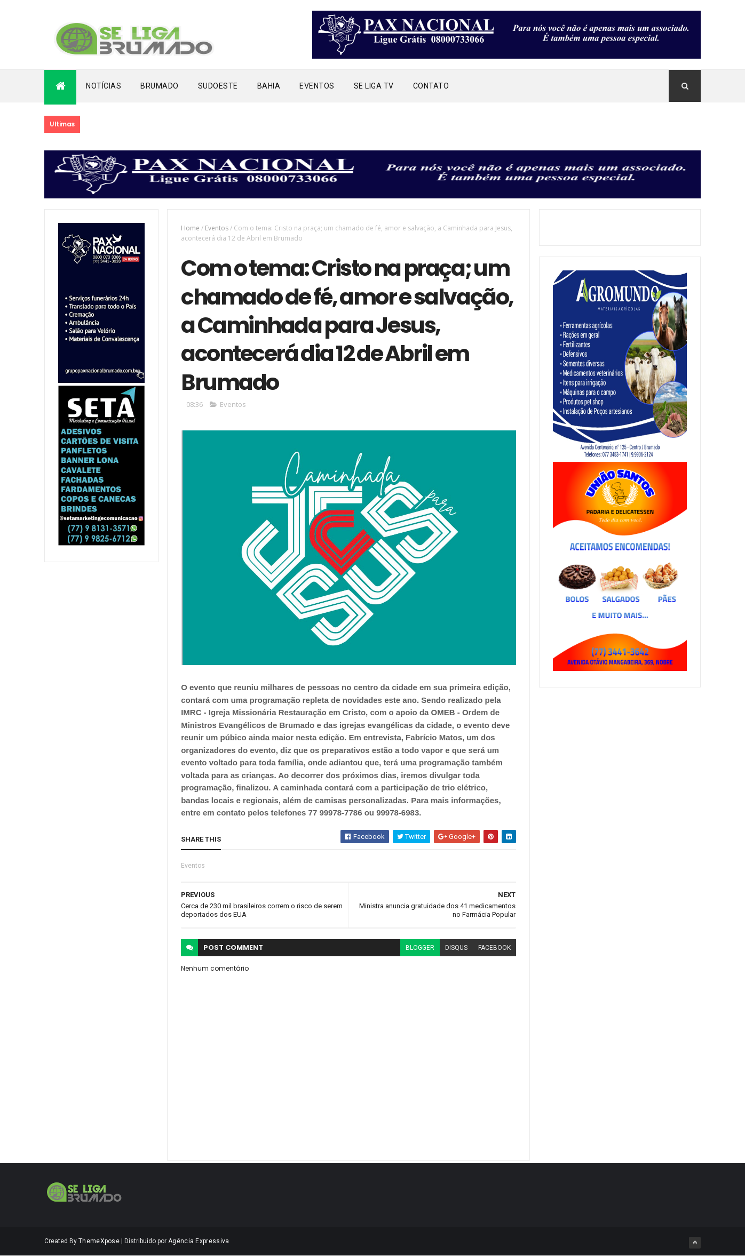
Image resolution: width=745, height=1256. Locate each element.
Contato (431, 86)
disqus (456, 947)
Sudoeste (218, 86)
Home (190, 228)
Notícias (103, 86)
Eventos (317, 86)
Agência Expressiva (198, 1241)
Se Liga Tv (374, 86)
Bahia (269, 86)
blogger (420, 947)
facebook (494, 947)
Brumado (159, 86)
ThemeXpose (99, 1241)
